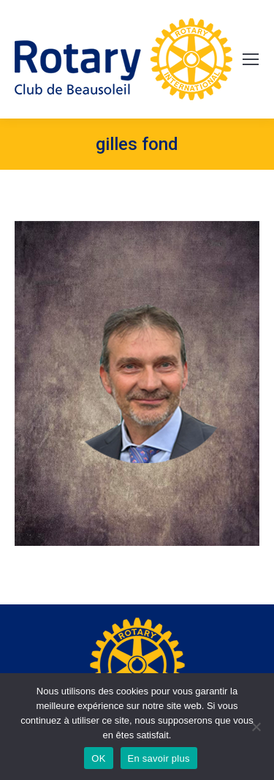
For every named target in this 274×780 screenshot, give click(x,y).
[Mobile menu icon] (250, 59)
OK (98, 758)
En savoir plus (159, 758)
